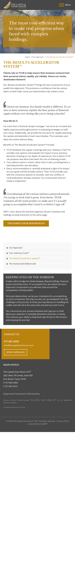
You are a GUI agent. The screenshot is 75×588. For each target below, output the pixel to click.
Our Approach (38, 57)
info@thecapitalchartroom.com (19, 345)
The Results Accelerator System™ (24, 258)
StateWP (43, 424)
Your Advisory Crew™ (19, 253)
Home (27, 57)
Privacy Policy (63, 421)
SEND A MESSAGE (15, 352)
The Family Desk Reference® (26, 223)
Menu (65, 4)
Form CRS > (22, 407)
